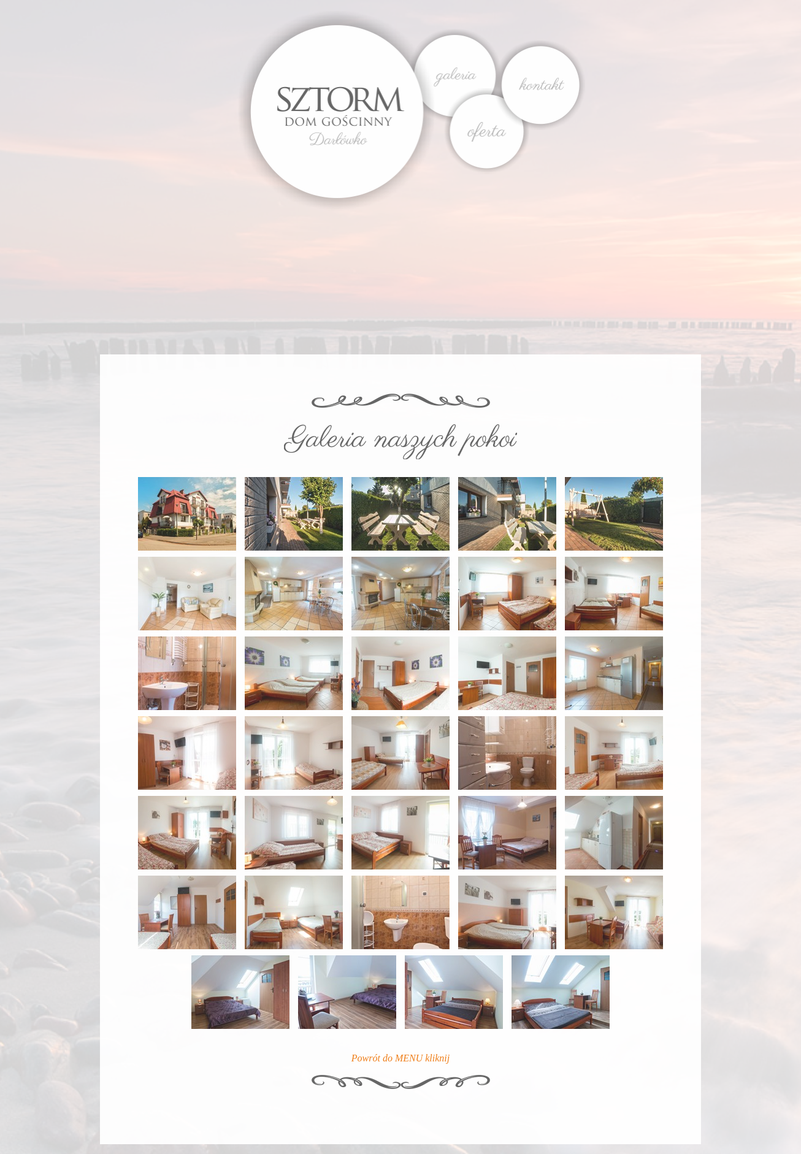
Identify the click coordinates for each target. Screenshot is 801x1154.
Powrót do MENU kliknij (400, 1058)
